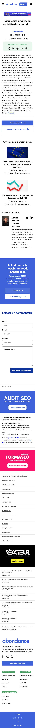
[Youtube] (7, 656)
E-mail (5, 330)
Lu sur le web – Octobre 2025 (9, 611)
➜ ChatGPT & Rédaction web (9, 506)
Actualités (13, 627)
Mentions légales (17, 718)
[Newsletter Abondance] (17, 663)
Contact (4, 686)
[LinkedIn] (3, 656)
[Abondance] (11, 4)
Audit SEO (23, 683)
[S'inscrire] (23, 4)
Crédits (17, 714)
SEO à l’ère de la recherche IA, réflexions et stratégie (14, 595)
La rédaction (6, 683)
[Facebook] (16, 656)
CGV (17, 722)
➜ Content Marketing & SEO (9, 515)
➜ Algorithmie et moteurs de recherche (11, 536)
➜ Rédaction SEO (6, 532)
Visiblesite (11, 113)
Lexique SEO (24, 686)
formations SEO (23, 476)
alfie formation (7, 703)
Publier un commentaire (18, 129)
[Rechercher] (31, 4)
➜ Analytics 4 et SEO (7, 528)
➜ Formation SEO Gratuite (8, 480)
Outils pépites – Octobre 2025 (9, 618)
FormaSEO (5, 696)
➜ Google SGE (5, 498)
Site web (5, 338)
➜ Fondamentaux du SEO (8, 485)
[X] (12, 656)
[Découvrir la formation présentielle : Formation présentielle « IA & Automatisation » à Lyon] (17, 14)
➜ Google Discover (6, 502)
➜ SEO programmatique (8, 493)
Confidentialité (17, 725)
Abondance (5, 627)
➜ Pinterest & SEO (6, 510)
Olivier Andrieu (15, 219)
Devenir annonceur (8, 676)
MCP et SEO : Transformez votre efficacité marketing (15, 579)
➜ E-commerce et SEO (7, 519)
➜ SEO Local (5, 523)
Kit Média (5, 679)
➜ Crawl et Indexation (7, 541)
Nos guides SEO (25, 679)
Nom (4, 321)
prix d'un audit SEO (13, 438)
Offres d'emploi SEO (26, 676)
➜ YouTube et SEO (6, 489)
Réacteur (5, 700)
